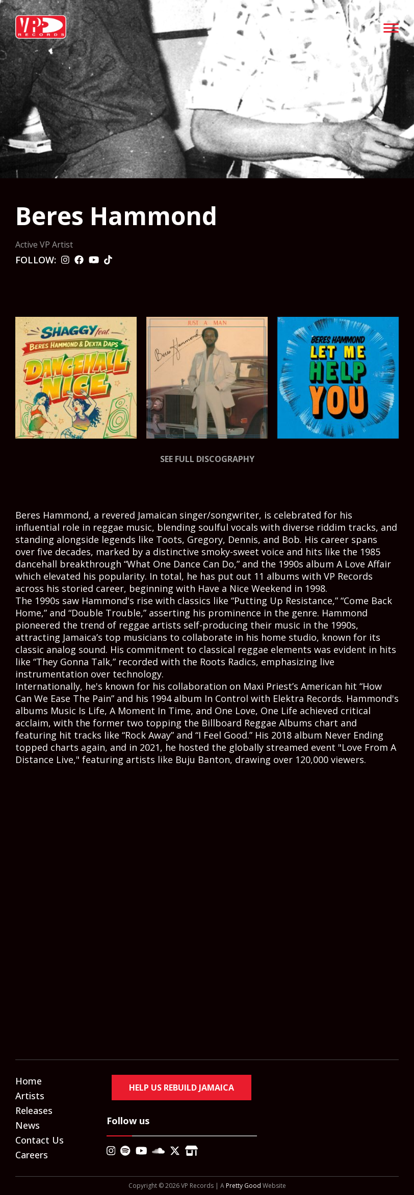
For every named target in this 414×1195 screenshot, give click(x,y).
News (27, 1125)
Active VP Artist (44, 244)
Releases (34, 1110)
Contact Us (39, 1140)
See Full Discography (207, 459)
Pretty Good (243, 1185)
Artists (29, 1096)
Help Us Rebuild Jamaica (181, 1087)
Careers (31, 1155)
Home (28, 1081)
